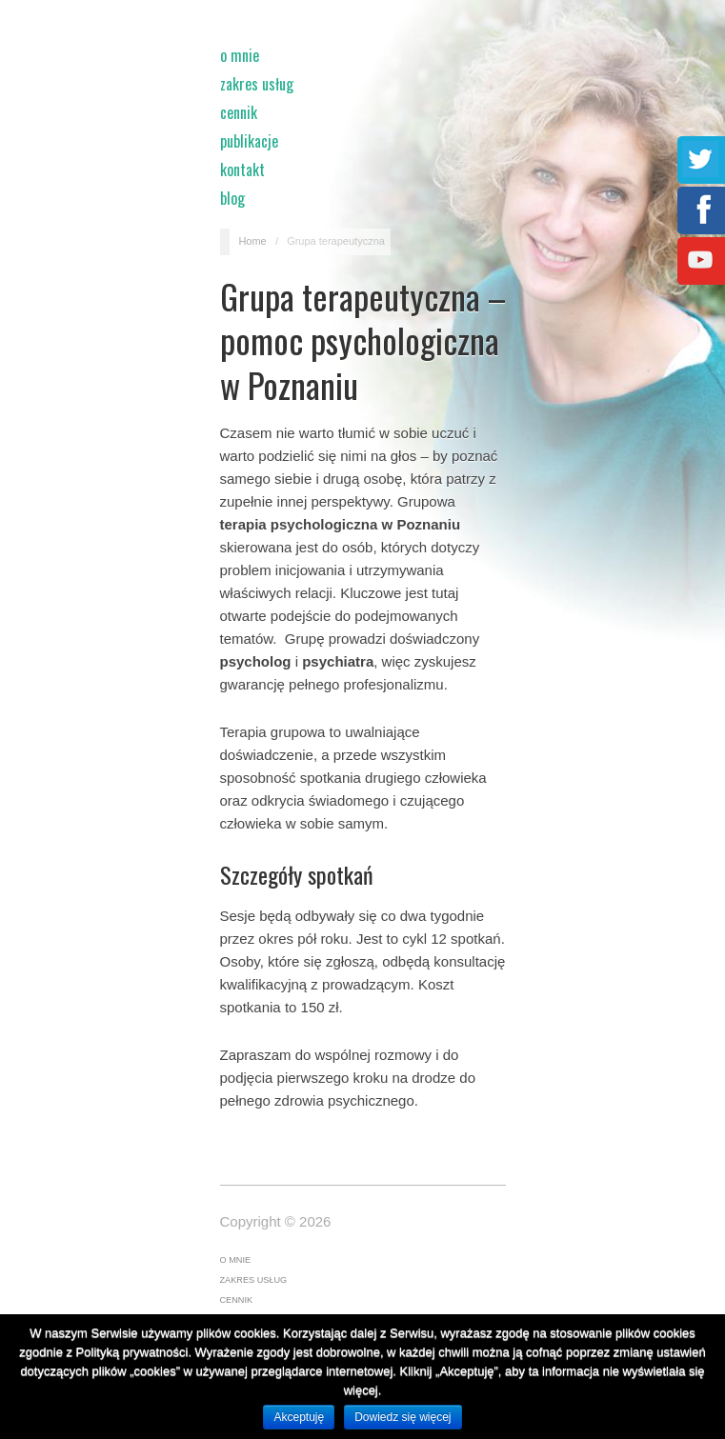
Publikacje (249, 141)
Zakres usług (256, 83)
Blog (232, 198)
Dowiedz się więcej (402, 1417)
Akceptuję (298, 1417)
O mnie (239, 55)
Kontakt (242, 169)
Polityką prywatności (132, 1352)
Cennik (238, 112)
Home (252, 241)
